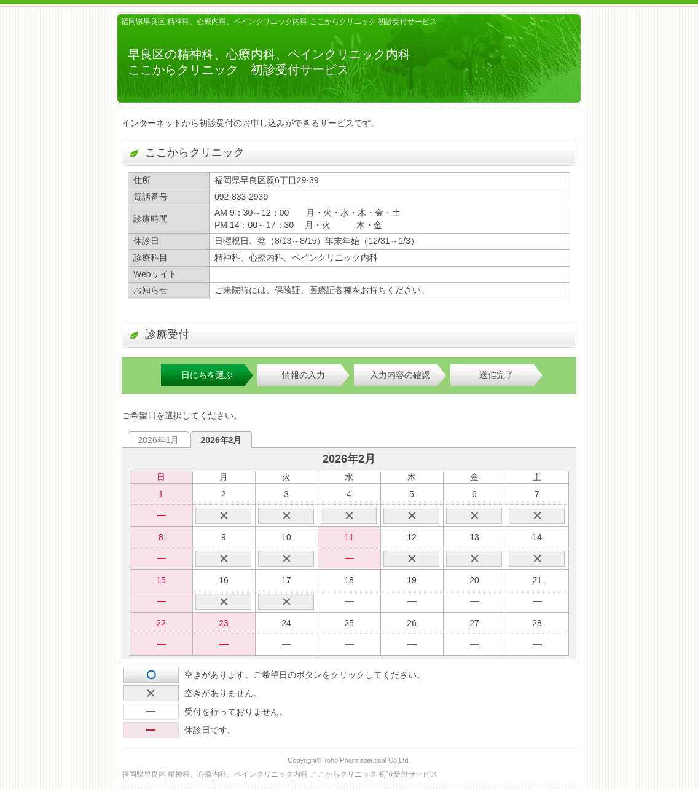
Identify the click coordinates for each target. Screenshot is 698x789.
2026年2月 (221, 440)
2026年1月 (158, 440)
